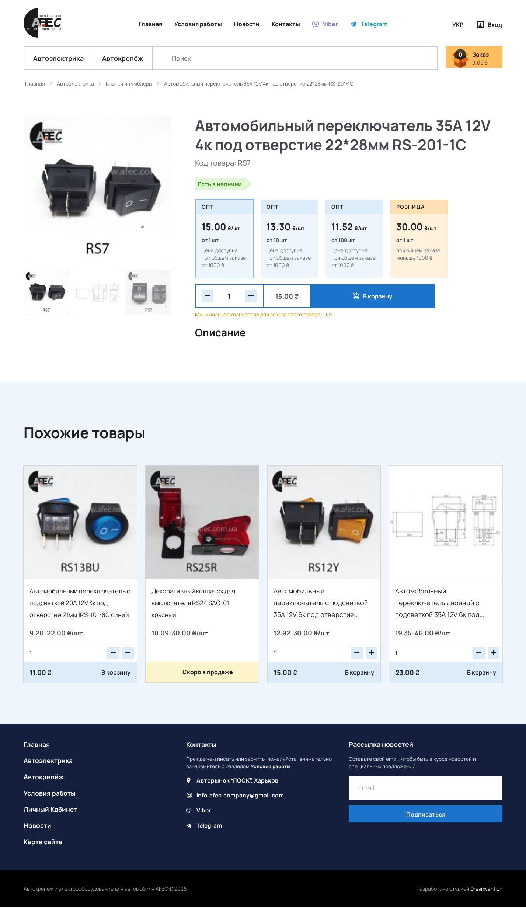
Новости (38, 826)
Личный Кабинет (51, 809)
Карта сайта (43, 842)
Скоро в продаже (207, 673)
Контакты (202, 745)
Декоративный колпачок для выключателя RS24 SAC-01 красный (196, 603)
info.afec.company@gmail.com (240, 796)
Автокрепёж (122, 59)
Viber (203, 811)
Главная (37, 745)
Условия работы (50, 793)
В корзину (345, 297)
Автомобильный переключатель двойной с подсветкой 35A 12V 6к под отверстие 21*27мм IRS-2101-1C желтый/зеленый (444, 615)
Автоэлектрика (58, 59)
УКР (457, 25)
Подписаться (425, 815)
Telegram (209, 825)
